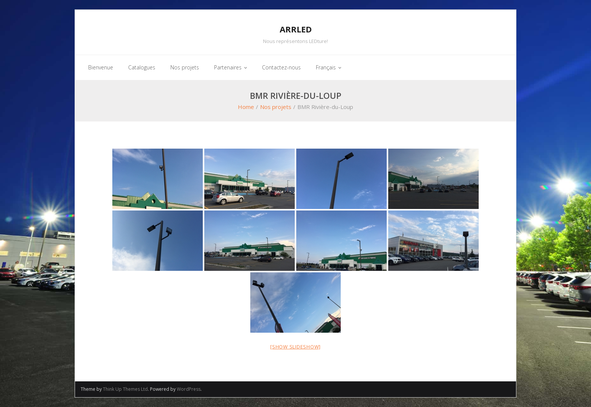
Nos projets (275, 107)
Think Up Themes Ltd (125, 389)
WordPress (189, 389)
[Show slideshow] (295, 346)
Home (246, 107)
